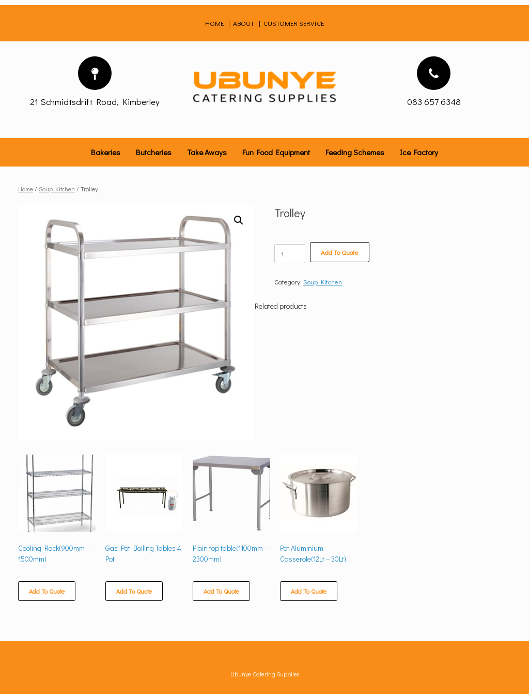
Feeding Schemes (354, 152)
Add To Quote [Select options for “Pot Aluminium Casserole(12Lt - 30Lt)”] (308, 591)
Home (25, 189)
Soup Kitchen (57, 189)
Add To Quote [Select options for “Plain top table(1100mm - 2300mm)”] (221, 591)
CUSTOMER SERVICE (293, 23)
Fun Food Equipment (276, 152)
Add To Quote (340, 252)
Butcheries (154, 152)
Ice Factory (419, 152)
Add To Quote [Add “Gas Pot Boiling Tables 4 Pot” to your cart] (134, 591)
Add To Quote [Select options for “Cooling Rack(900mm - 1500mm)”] (47, 591)
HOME (215, 23)
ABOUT (243, 23)
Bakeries (105, 152)
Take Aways (207, 152)
